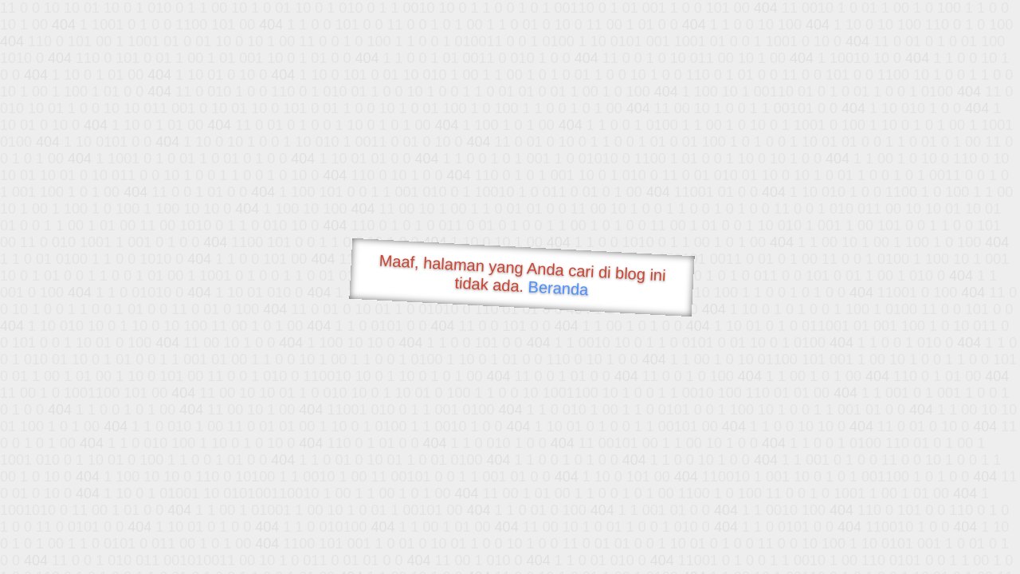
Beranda (558, 287)
